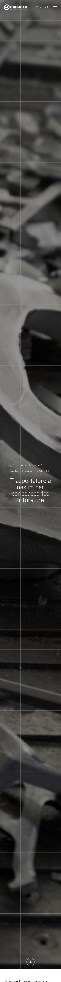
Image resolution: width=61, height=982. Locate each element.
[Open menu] (55, 7)
